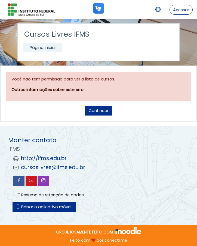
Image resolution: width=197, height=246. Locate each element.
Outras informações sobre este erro (47, 89)
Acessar (181, 10)
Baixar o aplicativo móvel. (44, 207)
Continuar (99, 110)
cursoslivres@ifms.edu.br (53, 167)
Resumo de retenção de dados (50, 195)
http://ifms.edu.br (44, 158)
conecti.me (115, 240)
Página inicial (43, 47)
